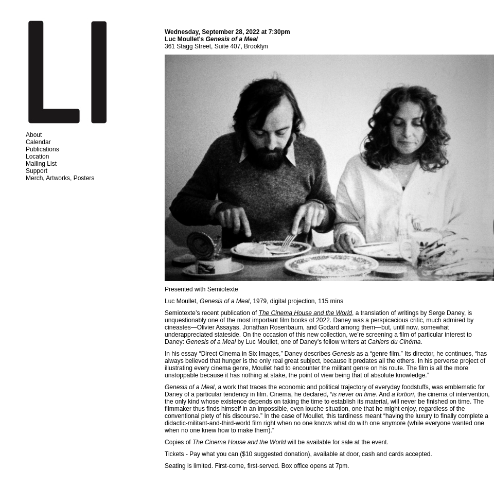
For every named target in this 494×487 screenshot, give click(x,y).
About (34, 134)
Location (37, 156)
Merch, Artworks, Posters (60, 178)
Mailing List (41, 163)
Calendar (38, 142)
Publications (42, 149)
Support (36, 171)
